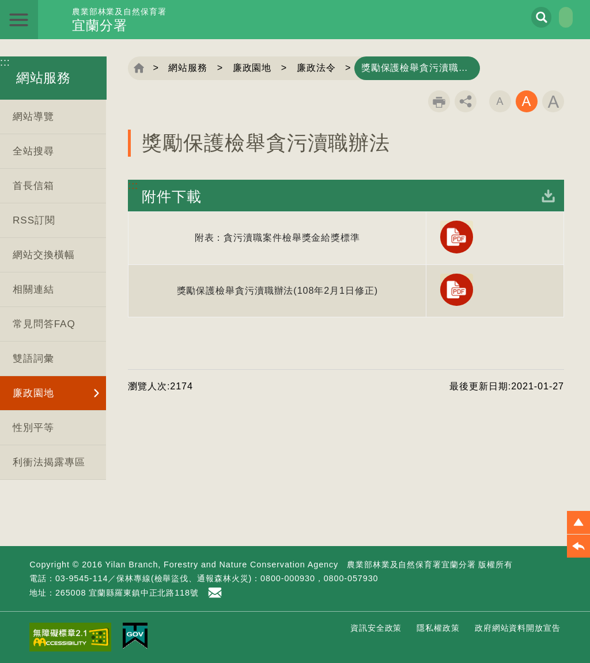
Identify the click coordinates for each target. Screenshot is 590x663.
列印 (439, 101)
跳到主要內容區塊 (0, 0)
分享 (465, 101)
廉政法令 (319, 68)
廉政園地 (33, 393)
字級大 (553, 101)
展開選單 (19, 19)
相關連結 (33, 289)
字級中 (527, 101)
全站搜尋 (33, 151)
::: (5, 62)
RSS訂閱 (34, 220)
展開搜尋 (511, 17)
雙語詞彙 (33, 358)
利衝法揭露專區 (49, 462)
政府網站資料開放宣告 (518, 627)
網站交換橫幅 (43, 254)
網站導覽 (33, 116)
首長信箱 (33, 185)
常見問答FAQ (44, 324)
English (550, 17)
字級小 (500, 101)
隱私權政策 (438, 627)
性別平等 (33, 427)
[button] (578, 522)
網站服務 (189, 68)
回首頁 (139, 68)
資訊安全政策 (376, 627)
